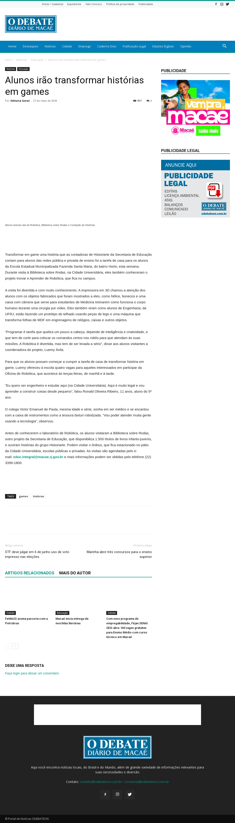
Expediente (74, 4)
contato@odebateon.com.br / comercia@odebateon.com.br (124, 782)
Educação (37, 60)
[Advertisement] (146, 24)
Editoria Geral (20, 100)
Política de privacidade (120, 4)
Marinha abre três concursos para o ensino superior (119, 554)
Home (12, 46)
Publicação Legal (134, 46)
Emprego (84, 46)
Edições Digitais (163, 46)
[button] (224, 46)
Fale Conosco (94, 4)
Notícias (50, 46)
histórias (38, 496)
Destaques (30, 46)
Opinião (185, 46)
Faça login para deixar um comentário (32, 673)
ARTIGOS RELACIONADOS (29, 572)
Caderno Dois (106, 46)
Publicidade (146, 4)
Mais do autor (75, 572)
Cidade (67, 46)
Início (8, 60)
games (23, 496)
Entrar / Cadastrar (53, 4)
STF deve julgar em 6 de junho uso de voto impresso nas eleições (37, 554)
